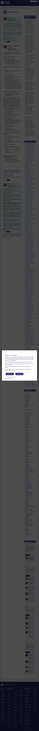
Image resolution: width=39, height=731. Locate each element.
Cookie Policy (13, 360)
